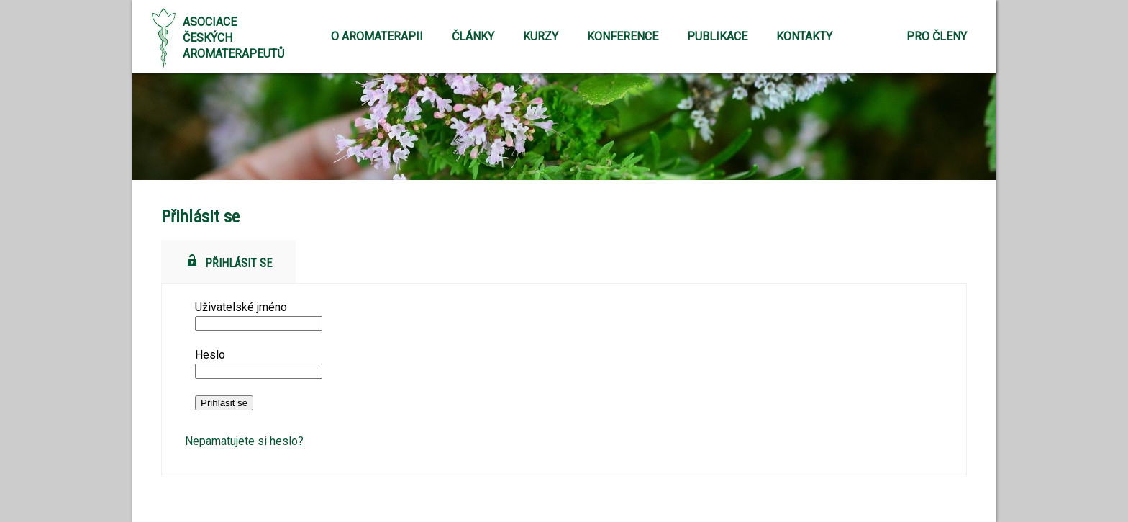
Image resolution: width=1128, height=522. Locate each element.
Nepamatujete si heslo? (244, 441)
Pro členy (936, 36)
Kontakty (804, 36)
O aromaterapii (377, 36)
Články (473, 36)
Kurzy (540, 36)
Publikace (717, 36)
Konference (622, 36)
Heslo (210, 354)
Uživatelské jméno (241, 307)
